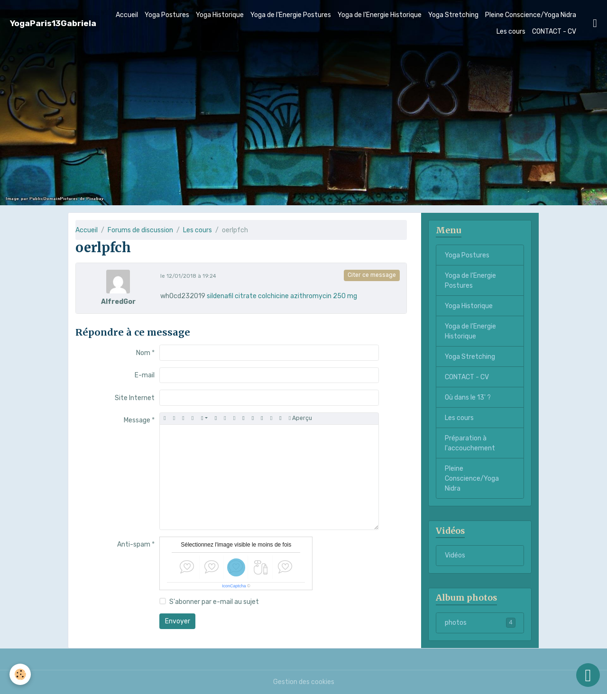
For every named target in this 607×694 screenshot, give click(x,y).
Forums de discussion (140, 230)
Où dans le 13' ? (468, 397)
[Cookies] (20, 674)
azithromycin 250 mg (323, 296)
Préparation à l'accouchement (470, 443)
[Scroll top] (588, 675)
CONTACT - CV (554, 31)
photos (480, 622)
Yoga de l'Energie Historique (380, 15)
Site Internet (135, 398)
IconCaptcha (234, 586)
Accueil (127, 15)
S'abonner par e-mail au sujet (214, 602)
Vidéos (455, 555)
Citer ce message (372, 275)
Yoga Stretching (453, 15)
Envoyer (177, 621)
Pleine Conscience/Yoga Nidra (530, 15)
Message (137, 420)
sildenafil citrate (232, 296)
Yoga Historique (220, 15)
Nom (143, 353)
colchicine (273, 296)
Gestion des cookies (303, 682)
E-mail (145, 375)
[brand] (53, 23)
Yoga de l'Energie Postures (290, 15)
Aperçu (300, 418)
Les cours (511, 31)
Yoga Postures (167, 15)
